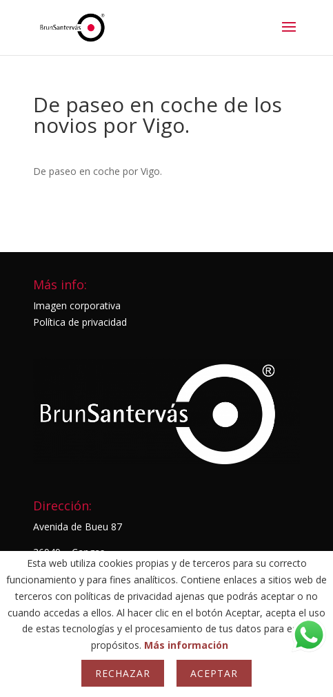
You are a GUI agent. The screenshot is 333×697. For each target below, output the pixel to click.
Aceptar (214, 673)
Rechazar (122, 673)
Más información (186, 645)
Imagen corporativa (77, 305)
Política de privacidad (80, 322)
